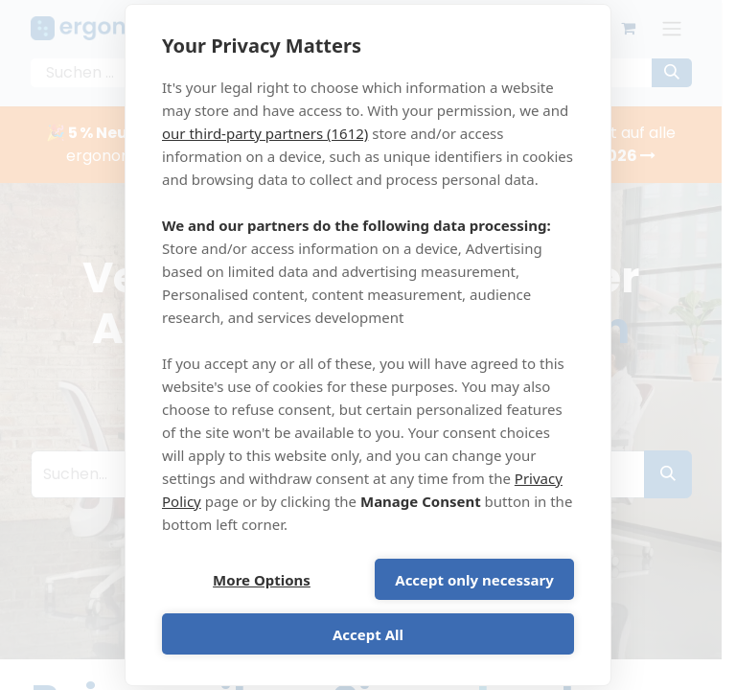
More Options (261, 579)
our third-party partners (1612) (265, 133)
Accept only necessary (474, 579)
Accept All (368, 634)
